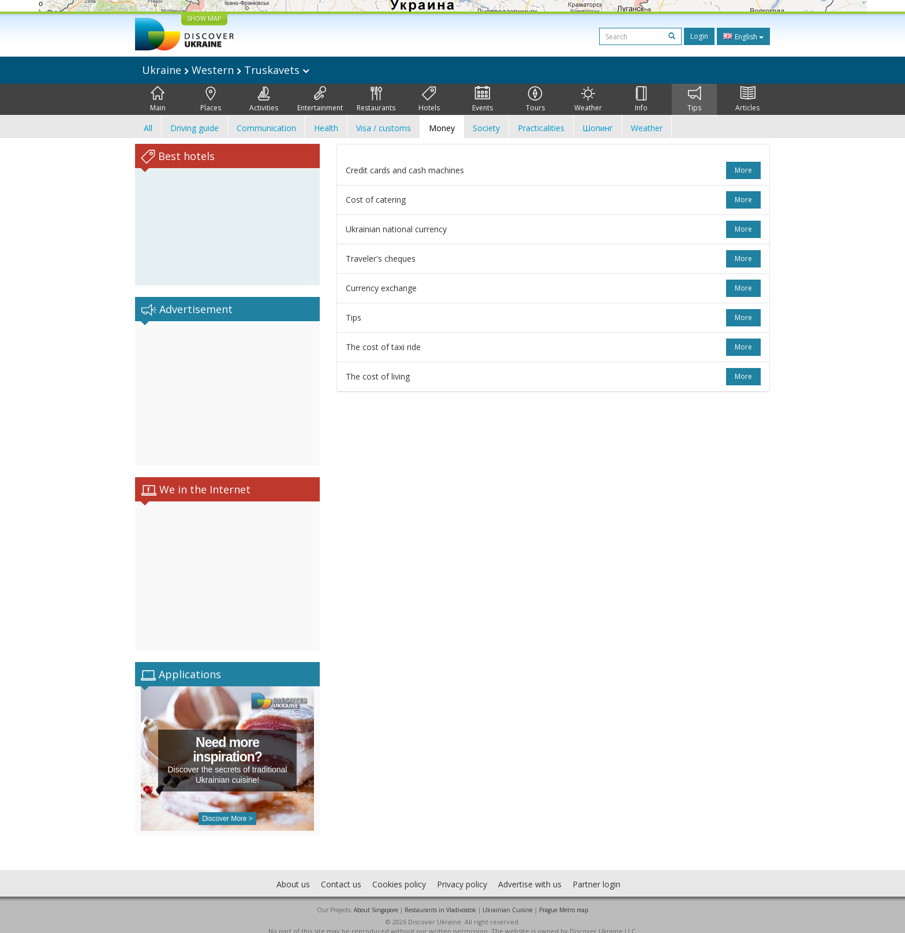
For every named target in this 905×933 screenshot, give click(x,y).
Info (641, 99)
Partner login (596, 872)
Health (326, 127)
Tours (535, 99)
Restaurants (376, 99)
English (743, 36)
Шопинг (597, 127)
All (148, 127)
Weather (588, 99)
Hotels (429, 99)
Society (486, 127)
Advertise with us (530, 872)
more (743, 170)
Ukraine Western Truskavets (225, 70)
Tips (694, 99)
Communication (266, 127)
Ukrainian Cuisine (508, 898)
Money (442, 127)
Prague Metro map (563, 898)
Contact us (341, 872)
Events (482, 99)
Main (158, 99)
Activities (263, 99)
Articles (747, 99)
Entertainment (320, 99)
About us (293, 872)
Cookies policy (399, 872)
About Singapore (376, 898)
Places (210, 99)
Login (699, 36)
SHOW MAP (204, 18)
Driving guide (194, 127)
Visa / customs (383, 127)
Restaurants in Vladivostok (440, 898)
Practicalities (541, 127)
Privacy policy (462, 872)
